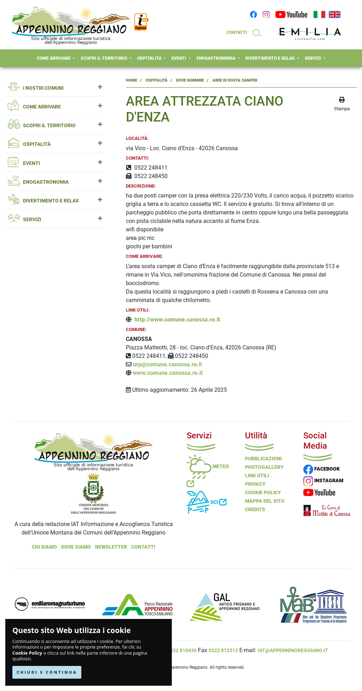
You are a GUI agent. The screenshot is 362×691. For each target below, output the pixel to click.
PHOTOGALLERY (264, 467)
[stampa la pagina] (342, 104)
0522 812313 (223, 650)
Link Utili (257, 475)
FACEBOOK (321, 469)
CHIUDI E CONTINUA (47, 672)
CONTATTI (237, 32)
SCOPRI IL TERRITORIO (104, 58)
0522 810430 (182, 650)
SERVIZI (313, 58)
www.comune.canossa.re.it (168, 373)
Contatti (143, 547)
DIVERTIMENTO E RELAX (270, 58)
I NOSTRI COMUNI (55, 88)
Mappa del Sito (265, 501)
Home (131, 80)
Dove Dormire (190, 80)
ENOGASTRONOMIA (217, 58)
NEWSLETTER (111, 547)
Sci (207, 502)
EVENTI (179, 58)
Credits (255, 509)
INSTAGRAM (323, 480)
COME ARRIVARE (54, 58)
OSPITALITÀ (150, 58)
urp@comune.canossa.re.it (168, 364)
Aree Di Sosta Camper (234, 80)
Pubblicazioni (263, 458)
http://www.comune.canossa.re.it (177, 319)
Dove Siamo (76, 547)
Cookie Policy (27, 653)
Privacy (255, 484)
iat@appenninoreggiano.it (293, 650)
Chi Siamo (44, 547)
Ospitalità (157, 80)
